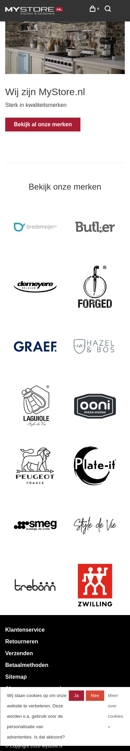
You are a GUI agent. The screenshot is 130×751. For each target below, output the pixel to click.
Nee (95, 695)
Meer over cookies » (115, 711)
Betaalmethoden (26, 665)
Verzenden (19, 653)
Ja (76, 695)
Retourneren (21, 641)
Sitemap (16, 677)
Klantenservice (25, 630)
